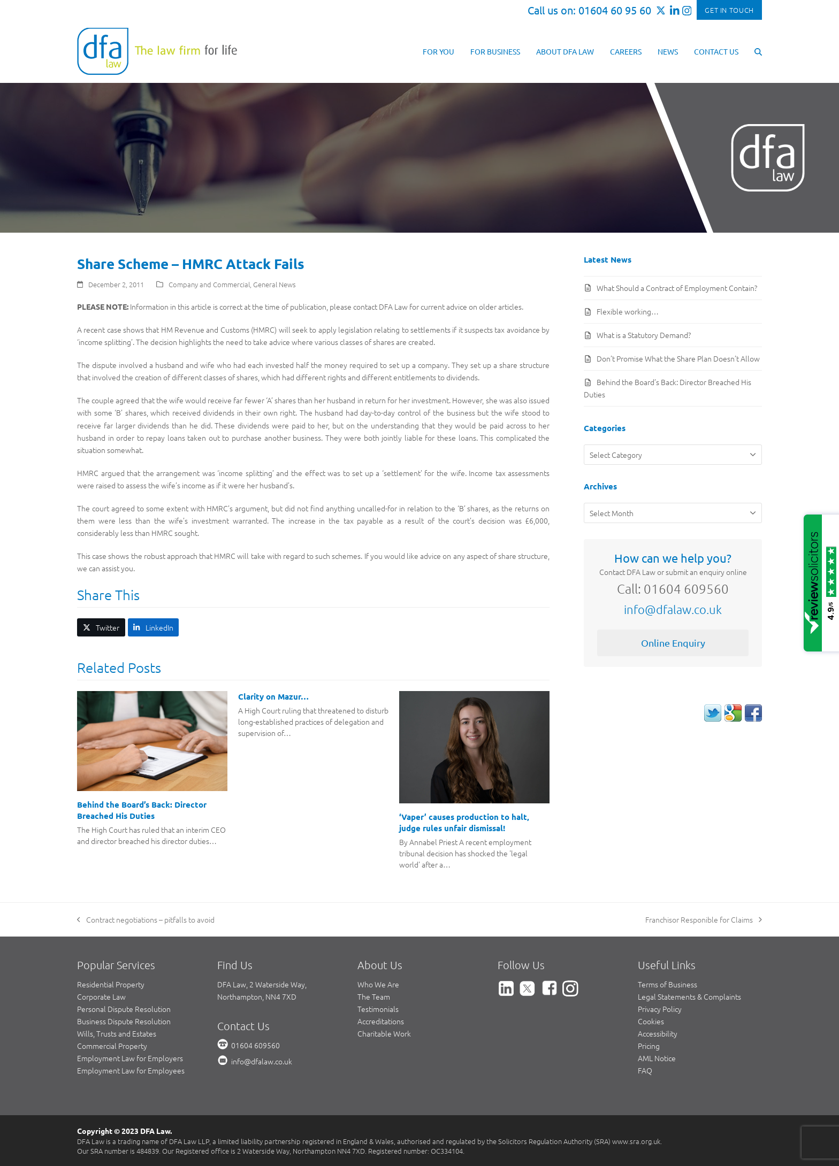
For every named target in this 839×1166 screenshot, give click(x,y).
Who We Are (378, 984)
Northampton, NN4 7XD (256, 996)
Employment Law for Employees (131, 1070)
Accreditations (380, 1021)
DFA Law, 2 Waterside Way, (262, 984)
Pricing (649, 1045)
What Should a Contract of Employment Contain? (677, 287)
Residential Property (110, 984)
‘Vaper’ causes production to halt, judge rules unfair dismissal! (464, 822)
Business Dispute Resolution (124, 1021)
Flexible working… (628, 311)
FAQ (645, 1070)
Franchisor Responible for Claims (703, 920)
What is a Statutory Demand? (644, 334)
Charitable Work (384, 1033)
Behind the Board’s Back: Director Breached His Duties (142, 810)
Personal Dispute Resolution (124, 1008)
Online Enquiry (673, 642)
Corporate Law (101, 996)
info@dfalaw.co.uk (673, 609)
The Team (373, 996)
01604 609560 (255, 1045)
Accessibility (657, 1033)
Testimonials (378, 1008)
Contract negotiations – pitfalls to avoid (146, 920)
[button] (758, 51)
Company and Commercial (209, 284)
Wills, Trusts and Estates (116, 1033)
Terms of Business (667, 984)
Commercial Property (112, 1045)
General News (274, 284)
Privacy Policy (660, 1008)
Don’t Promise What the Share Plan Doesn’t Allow (678, 358)
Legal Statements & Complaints (689, 996)
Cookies (651, 1021)
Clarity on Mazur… (273, 696)
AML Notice (657, 1058)
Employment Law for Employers (130, 1058)
